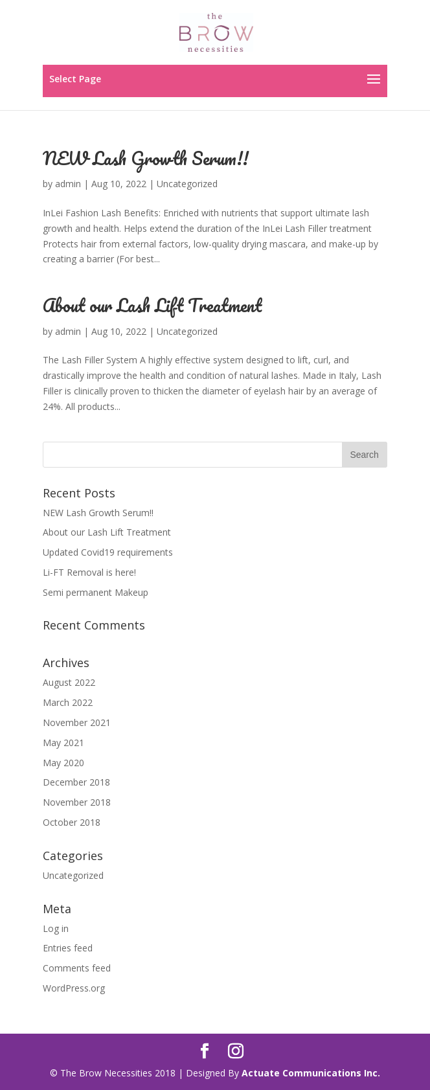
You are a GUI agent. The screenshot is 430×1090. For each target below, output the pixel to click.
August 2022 (69, 682)
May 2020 (63, 762)
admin (68, 183)
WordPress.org (74, 988)
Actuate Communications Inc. (311, 1073)
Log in (56, 928)
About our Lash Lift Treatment (152, 305)
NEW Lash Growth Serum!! (146, 158)
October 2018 (71, 822)
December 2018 (76, 782)
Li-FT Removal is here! (89, 572)
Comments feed (77, 968)
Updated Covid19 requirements (108, 552)
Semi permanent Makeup (95, 592)
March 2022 (68, 702)
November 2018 (77, 802)
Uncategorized (187, 183)
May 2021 (63, 742)
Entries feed (68, 948)
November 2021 (77, 722)
